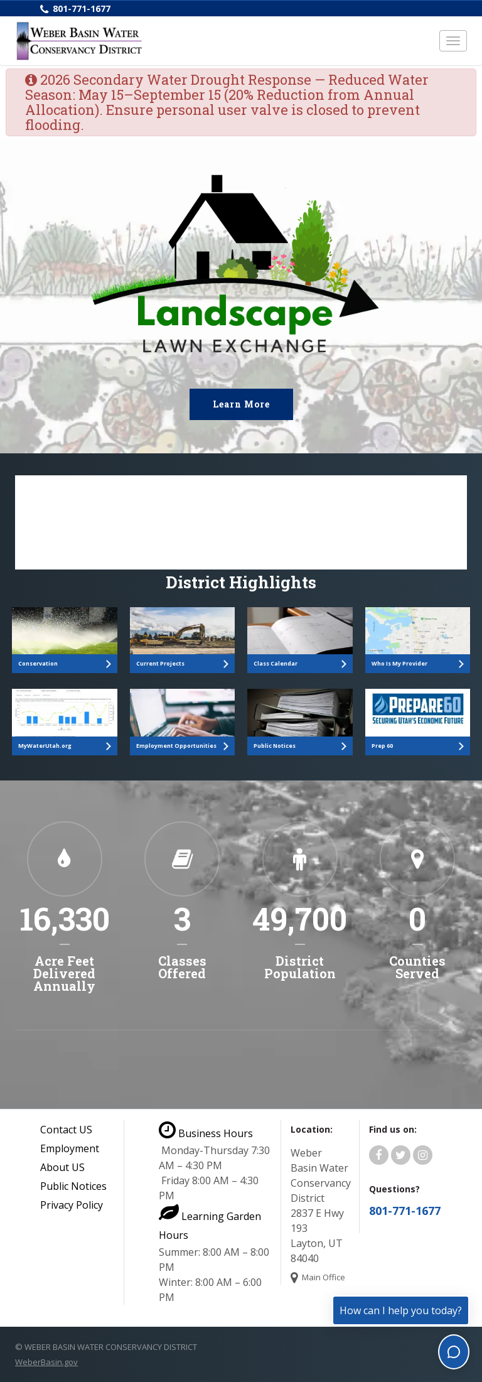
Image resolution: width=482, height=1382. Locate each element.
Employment (69, 1148)
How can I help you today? (401, 1310)
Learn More (241, 404)
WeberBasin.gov (46, 1362)
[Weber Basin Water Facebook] (378, 1155)
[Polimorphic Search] (241, 522)
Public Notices (73, 1186)
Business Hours (206, 1133)
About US (62, 1167)
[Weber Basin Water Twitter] (400, 1155)
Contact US (66, 1129)
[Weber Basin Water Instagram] (422, 1155)
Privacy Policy (71, 1205)
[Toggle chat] (453, 1351)
